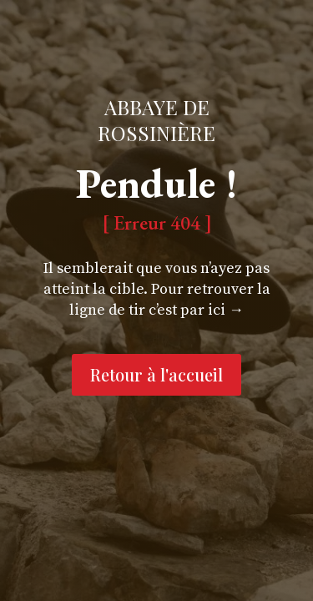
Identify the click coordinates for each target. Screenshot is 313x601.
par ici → (212, 310)
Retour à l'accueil (156, 374)
